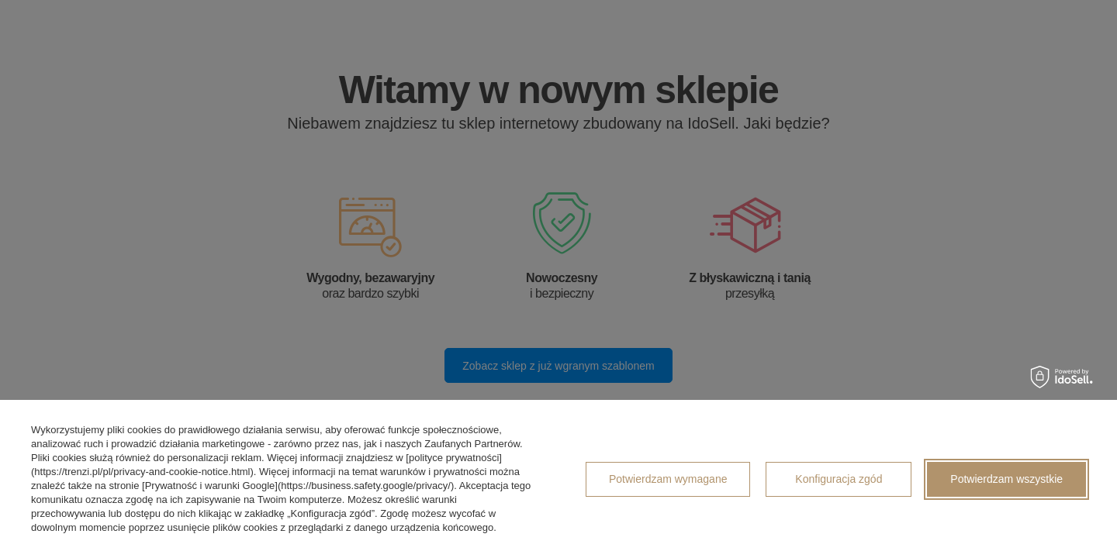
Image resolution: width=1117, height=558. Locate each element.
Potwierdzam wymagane (668, 479)
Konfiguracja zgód (838, 479)
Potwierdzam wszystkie (1006, 479)
